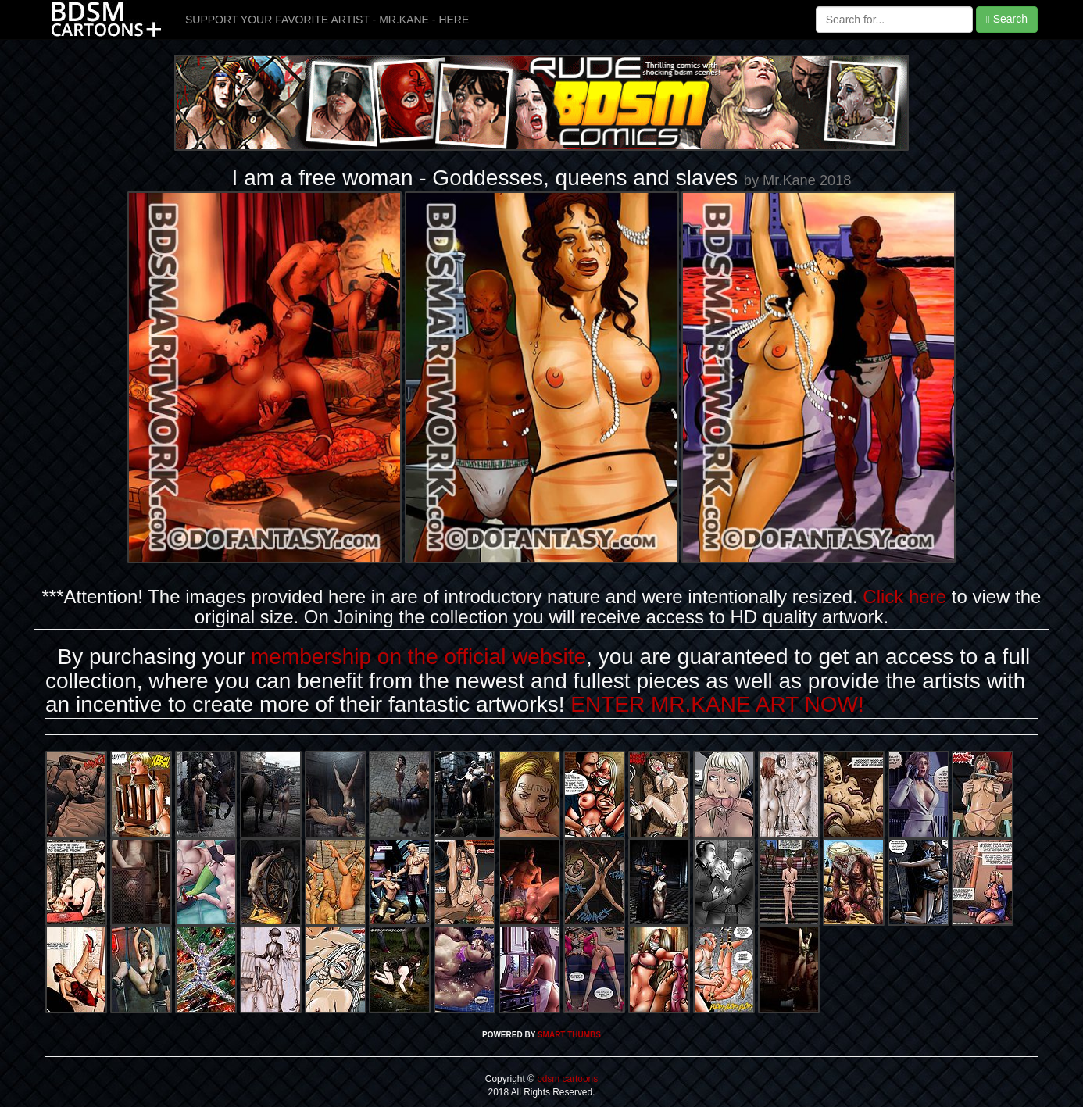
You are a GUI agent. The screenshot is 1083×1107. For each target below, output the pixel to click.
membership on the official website (418, 657)
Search (1007, 19)
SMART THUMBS (569, 1034)
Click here (904, 596)
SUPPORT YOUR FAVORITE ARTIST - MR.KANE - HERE (327, 19)
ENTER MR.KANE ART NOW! (716, 704)
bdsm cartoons (567, 1078)
